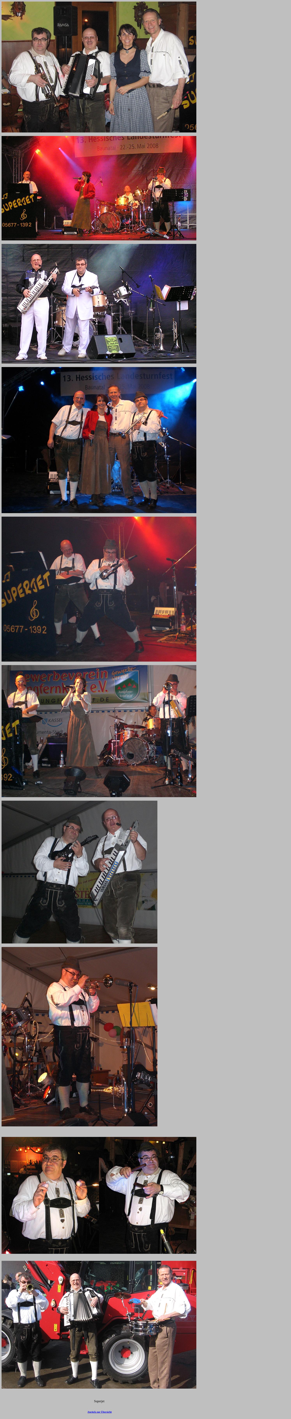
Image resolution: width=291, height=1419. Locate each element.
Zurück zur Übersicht (99, 1411)
